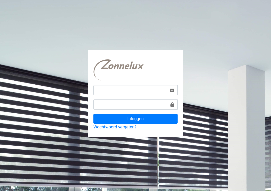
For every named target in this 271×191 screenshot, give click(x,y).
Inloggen (135, 118)
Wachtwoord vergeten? (115, 126)
